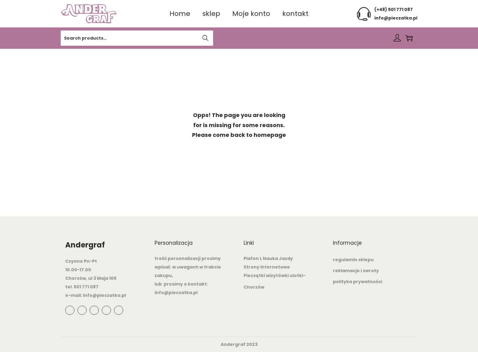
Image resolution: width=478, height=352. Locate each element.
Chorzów (254, 287)
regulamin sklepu (353, 260)
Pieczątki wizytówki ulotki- (274, 275)
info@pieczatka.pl (395, 18)
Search (205, 39)
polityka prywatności (357, 282)
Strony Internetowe (267, 267)
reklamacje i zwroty (356, 271)
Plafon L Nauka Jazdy (268, 258)
